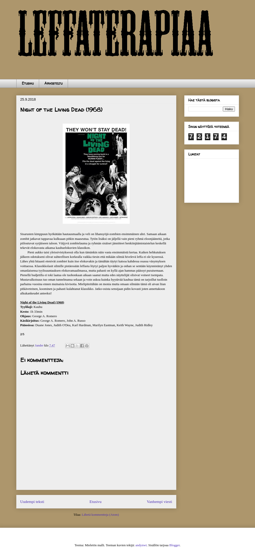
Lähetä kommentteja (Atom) (100, 514)
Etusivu (28, 83)
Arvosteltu (53, 83)
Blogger (174, 545)
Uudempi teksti (32, 501)
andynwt (141, 545)
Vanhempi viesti (159, 501)
